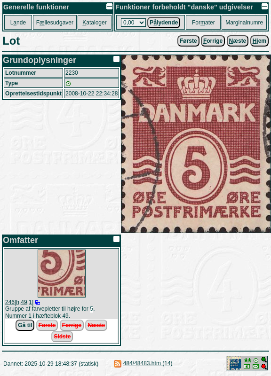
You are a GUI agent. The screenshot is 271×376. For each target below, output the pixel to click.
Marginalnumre (244, 22)
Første (188, 41)
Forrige (71, 326)
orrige (213, 41)
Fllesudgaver (54, 22)
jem (259, 41)
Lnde (18, 22)
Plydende (164, 22)
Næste (96, 326)
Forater (203, 22)
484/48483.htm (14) (148, 364)
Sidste (62, 337)
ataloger (94, 22)
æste (238, 41)
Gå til (25, 326)
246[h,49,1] (19, 302)
